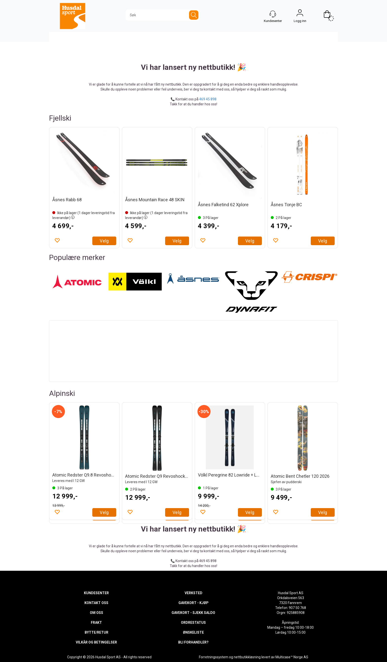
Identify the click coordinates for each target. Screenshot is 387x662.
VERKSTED (193, 593)
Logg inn (300, 14)
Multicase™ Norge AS (291, 657)
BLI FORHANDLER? (193, 642)
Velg (104, 240)
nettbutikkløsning (247, 657)
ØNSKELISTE (193, 632)
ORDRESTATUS (193, 623)
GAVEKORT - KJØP (193, 603)
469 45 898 (207, 99)
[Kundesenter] (272, 14)
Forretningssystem (213, 657)
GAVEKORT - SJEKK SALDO (193, 613)
